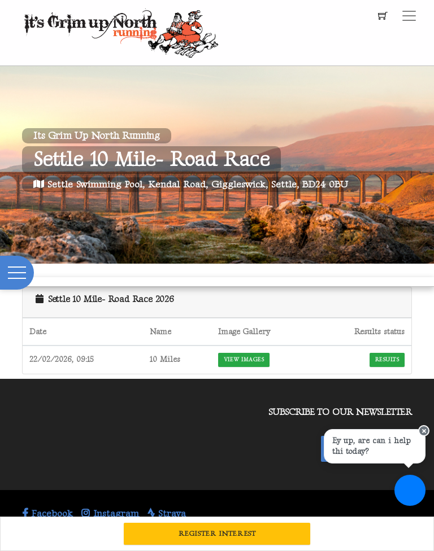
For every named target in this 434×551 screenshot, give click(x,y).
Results (387, 359)
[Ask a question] (410, 490)
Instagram (110, 513)
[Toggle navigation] (409, 16)
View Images (244, 359)
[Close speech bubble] (423, 430)
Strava (166, 513)
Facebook (47, 513)
